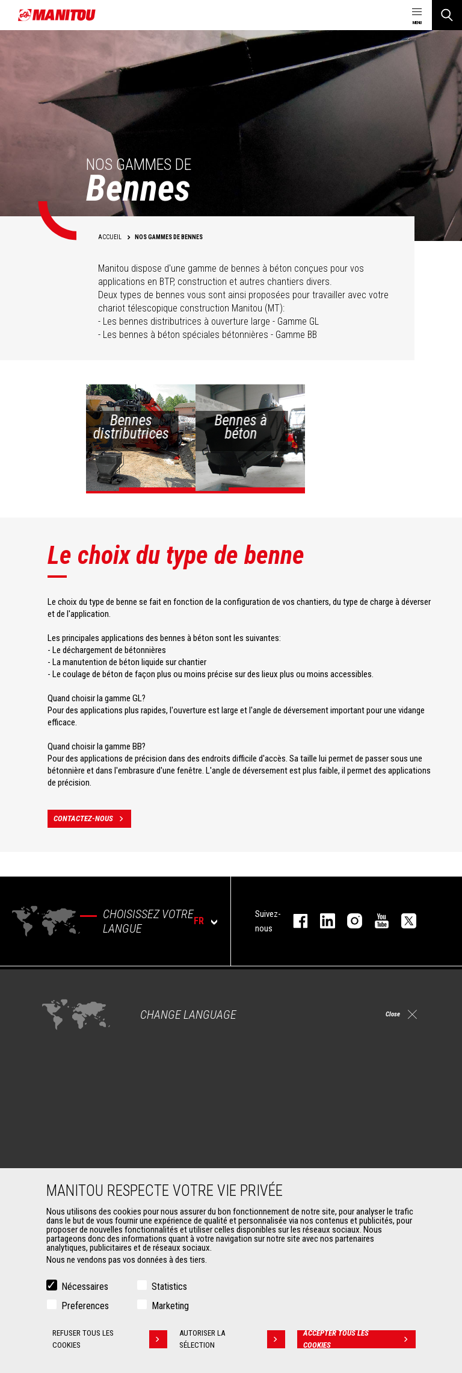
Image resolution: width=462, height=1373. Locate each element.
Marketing (170, 1306)
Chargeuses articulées (286, 1064)
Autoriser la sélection (233, 1340)
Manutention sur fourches (89, 1166)
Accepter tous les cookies (360, 1340)
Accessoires (61, 1117)
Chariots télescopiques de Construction (316, 1006)
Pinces (57, 1152)
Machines (258, 985)
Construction (67, 1020)
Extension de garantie (284, 1152)
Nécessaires (84, 1287)
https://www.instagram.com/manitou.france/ (348, 920)
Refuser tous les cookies (109, 1340)
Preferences (85, 1306)
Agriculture (63, 1006)
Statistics (169, 1287)
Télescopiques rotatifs (286, 1049)
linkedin (321, 920)
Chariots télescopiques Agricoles (305, 1020)
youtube (375, 920)
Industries (62, 1035)
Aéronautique (68, 1064)
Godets (57, 1137)
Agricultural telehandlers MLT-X (299, 1035)
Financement (270, 1137)
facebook (294, 920)
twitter (402, 920)
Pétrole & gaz (68, 1049)
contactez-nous (92, 819)
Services (256, 1117)
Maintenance (270, 1166)
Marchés (54, 985)
